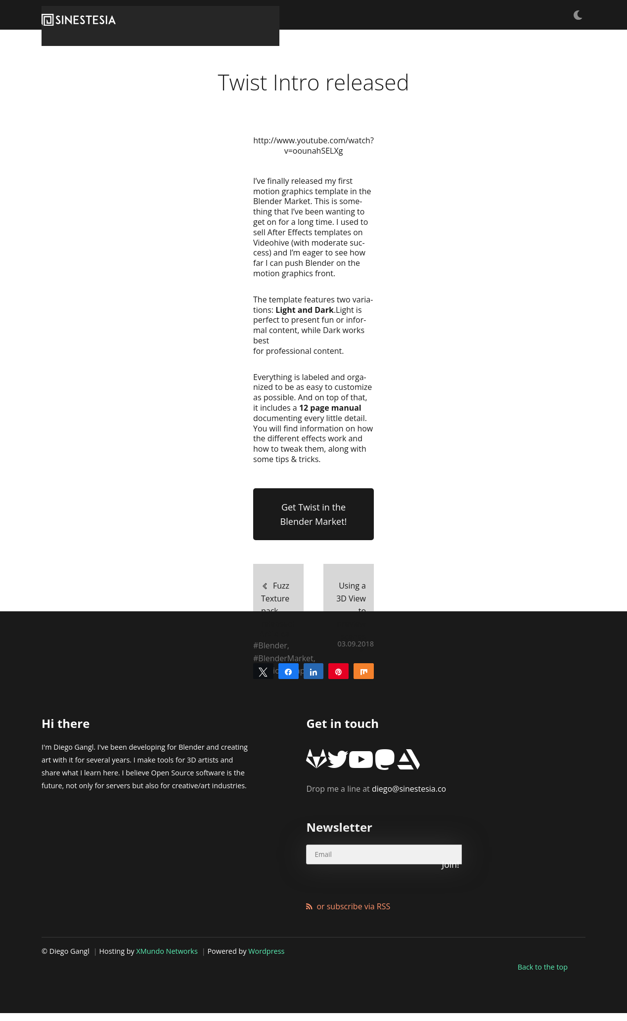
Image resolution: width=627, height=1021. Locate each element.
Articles (484, 15)
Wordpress (266, 969)
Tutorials (394, 15)
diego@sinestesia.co (376, 833)
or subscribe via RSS (353, 924)
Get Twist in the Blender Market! (313, 574)
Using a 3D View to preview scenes (354, 652)
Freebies (440, 15)
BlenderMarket (285, 715)
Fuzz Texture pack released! (270, 652)
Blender (272, 701)
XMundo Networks (167, 969)
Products (528, 15)
